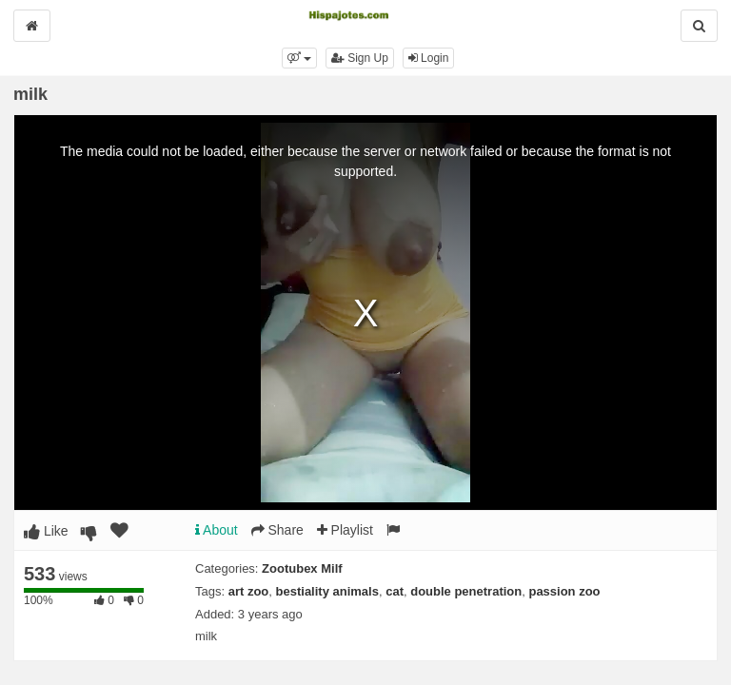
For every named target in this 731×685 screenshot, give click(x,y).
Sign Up (359, 58)
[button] (299, 58)
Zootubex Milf (302, 568)
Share (277, 530)
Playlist (345, 530)
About (216, 530)
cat (394, 591)
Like (46, 530)
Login (428, 58)
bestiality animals (327, 591)
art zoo (248, 591)
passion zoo (564, 591)
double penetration (466, 591)
